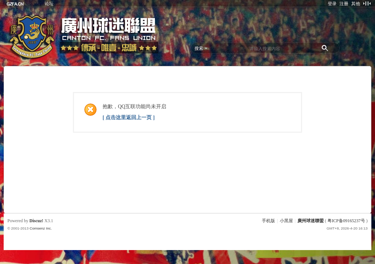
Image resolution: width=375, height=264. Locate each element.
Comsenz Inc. (41, 228)
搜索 (198, 48)
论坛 (49, 3)
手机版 (268, 220)
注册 (343, 3)
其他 (355, 3)
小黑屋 (286, 220)
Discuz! (36, 220)
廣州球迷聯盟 (310, 220)
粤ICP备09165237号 (346, 220)
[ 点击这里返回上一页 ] (129, 117)
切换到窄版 (366, 3)
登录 (332, 3)
